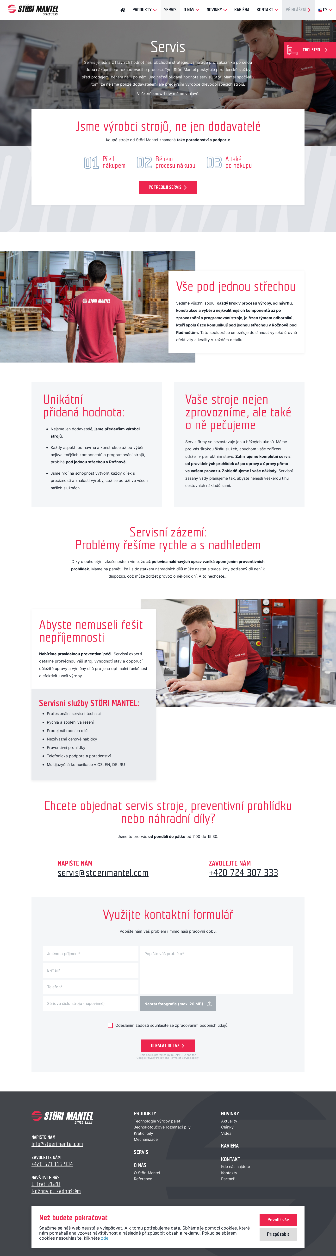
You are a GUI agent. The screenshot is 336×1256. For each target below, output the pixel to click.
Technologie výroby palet (157, 1121)
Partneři (228, 1179)
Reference (143, 1179)
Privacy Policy (155, 1058)
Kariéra (230, 1145)
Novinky (230, 1113)
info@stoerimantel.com (57, 1144)
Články (227, 1127)
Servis (141, 1152)
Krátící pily (143, 1133)
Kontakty (229, 1173)
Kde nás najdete (235, 1166)
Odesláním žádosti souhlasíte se (171, 1025)
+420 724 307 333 (243, 873)
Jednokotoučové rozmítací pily (162, 1127)
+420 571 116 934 (52, 1164)
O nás (140, 1165)
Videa (226, 1133)
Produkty (145, 1113)
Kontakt (230, 1159)
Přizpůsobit (278, 1234)
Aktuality (229, 1121)
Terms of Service (180, 1058)
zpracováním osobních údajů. (201, 1025)
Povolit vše (278, 1220)
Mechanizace (146, 1139)
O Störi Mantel (147, 1173)
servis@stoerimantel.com (103, 873)
